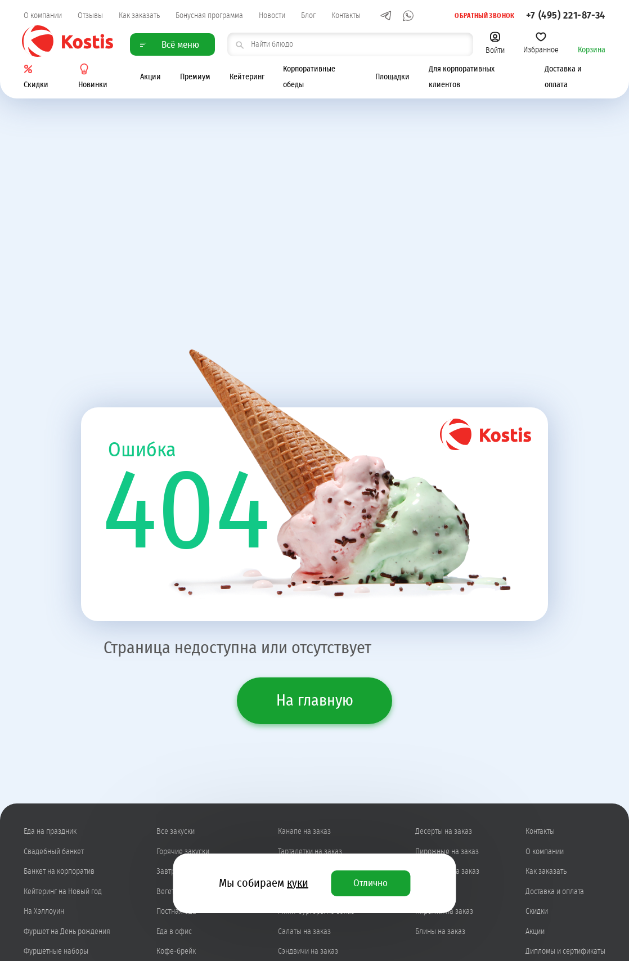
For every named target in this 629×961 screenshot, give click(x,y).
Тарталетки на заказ (310, 852)
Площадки (392, 78)
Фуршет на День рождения (67, 932)
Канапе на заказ (304, 832)
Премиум (195, 78)
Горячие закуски (182, 852)
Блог (308, 16)
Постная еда (176, 911)
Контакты (346, 16)
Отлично (370, 883)
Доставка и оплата (554, 892)
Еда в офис (174, 932)
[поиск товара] (350, 44)
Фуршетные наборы (56, 951)
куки (297, 883)
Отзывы (90, 16)
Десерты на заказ (443, 832)
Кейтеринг (247, 78)
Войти (495, 43)
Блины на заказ (440, 932)
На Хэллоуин (44, 911)
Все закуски (175, 832)
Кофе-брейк (176, 951)
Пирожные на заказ (447, 852)
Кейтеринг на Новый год (63, 892)
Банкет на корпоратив (59, 871)
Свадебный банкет (54, 852)
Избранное (541, 43)
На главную (314, 701)
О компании (43, 16)
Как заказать (139, 16)
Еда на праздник (50, 832)
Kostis (67, 41)
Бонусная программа (209, 16)
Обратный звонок (478, 15)
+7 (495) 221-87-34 (565, 16)
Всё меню (169, 45)
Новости (272, 16)
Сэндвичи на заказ (308, 951)
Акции (150, 78)
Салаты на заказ (304, 932)
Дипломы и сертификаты (565, 951)
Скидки (536, 911)
